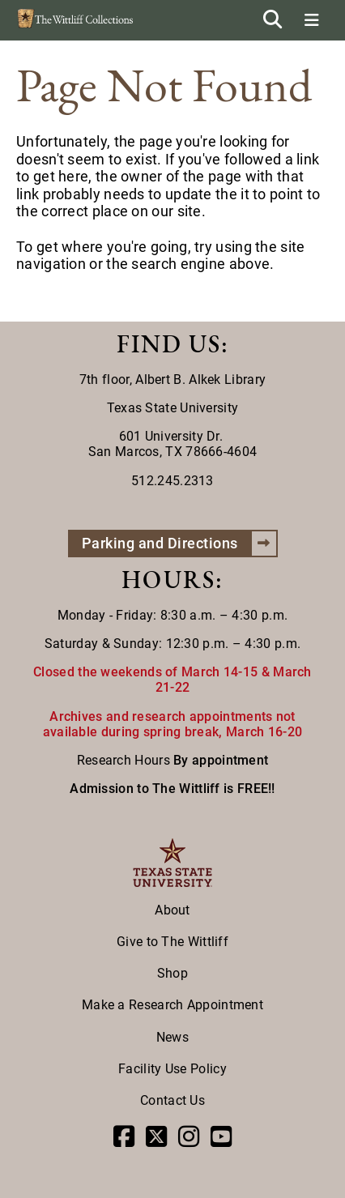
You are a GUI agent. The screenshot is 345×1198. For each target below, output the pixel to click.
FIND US (169, 344)
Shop (172, 973)
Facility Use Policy (172, 1068)
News (172, 1037)
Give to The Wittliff (172, 941)
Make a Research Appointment (172, 1005)
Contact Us (172, 1100)
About (172, 910)
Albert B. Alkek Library (200, 379)
